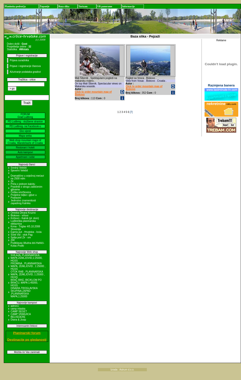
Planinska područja (15, 6)
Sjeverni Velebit (19, 170)
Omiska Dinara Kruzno (23, 212)
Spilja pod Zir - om (21, 237)
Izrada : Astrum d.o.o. (122, 369)
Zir (12, 181)
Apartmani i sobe (25, 157)
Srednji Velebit (19, 167)
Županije (44, 6)
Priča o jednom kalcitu (23, 184)
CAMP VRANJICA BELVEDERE (21, 315)
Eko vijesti (25, 131)
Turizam (82, 6)
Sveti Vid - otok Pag (22, 234)
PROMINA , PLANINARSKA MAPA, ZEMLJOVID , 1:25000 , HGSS (28, 266)
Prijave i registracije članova (25, 66)
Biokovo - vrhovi (19, 215)
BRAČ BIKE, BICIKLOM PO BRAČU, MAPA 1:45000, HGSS (26, 283)
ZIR (13, 240)
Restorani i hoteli (25, 147)
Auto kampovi (25, 152)
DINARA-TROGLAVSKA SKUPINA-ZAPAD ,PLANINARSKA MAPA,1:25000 (24, 292)
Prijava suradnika (19, 60)
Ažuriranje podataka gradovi (25, 71)
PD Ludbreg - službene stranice (25, 121)
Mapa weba (25, 135)
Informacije (128, 6)
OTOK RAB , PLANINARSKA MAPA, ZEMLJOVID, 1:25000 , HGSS (28, 274)
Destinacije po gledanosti (26, 340)
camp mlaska (18, 308)
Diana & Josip (18, 319)
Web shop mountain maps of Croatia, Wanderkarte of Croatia (25, 141)
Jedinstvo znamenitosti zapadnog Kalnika (23, 202)
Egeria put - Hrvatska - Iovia (26, 232)
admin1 (15, 306)
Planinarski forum (27, 333)
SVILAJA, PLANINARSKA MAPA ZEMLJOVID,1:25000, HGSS (27, 258)
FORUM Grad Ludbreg (25, 115)
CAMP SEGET (19, 311)
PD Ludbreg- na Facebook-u (25, 126)
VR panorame (104, 6)
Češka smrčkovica (21, 192)
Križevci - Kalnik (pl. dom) (25, 218)
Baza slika (63, 6)
